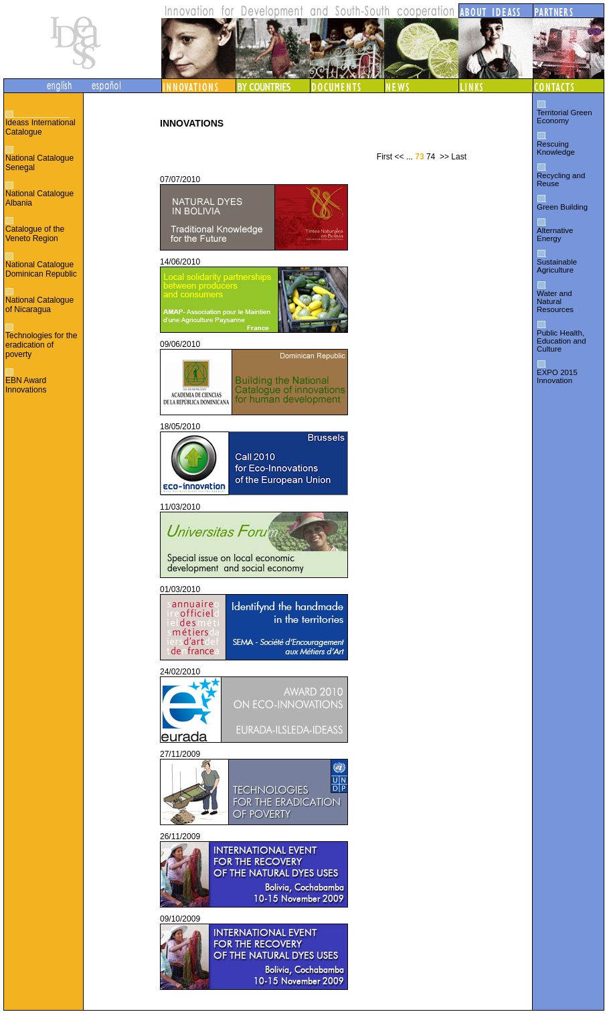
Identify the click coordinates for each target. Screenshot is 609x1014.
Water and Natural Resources (555, 301)
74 (430, 156)
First (384, 156)
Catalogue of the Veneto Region (34, 233)
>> (444, 156)
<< (399, 156)
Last (458, 156)
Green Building (562, 207)
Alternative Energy (555, 234)
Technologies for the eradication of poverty (41, 345)
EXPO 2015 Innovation (557, 376)
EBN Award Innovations (25, 385)
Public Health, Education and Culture (561, 341)
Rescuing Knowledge (556, 148)
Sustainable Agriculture (557, 266)
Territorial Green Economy (564, 116)
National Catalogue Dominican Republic (41, 269)
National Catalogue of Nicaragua (39, 304)
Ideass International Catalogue (40, 127)
